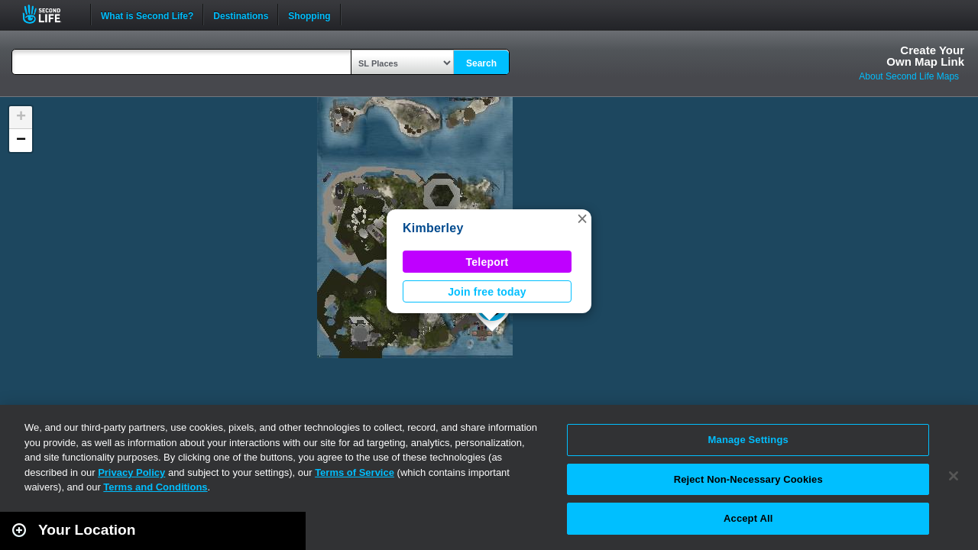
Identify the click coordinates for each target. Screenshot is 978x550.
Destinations (240, 14)
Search (481, 63)
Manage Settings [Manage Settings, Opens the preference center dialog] (748, 439)
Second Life (50, 14)
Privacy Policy (131, 472)
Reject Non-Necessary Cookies (748, 479)
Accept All (748, 518)
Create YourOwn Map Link (925, 56)
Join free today (487, 292)
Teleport (487, 262)
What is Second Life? (147, 14)
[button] (582, 218)
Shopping (309, 14)
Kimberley (433, 228)
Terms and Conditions (155, 487)
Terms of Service (354, 472)
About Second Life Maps (909, 76)
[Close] (953, 476)
